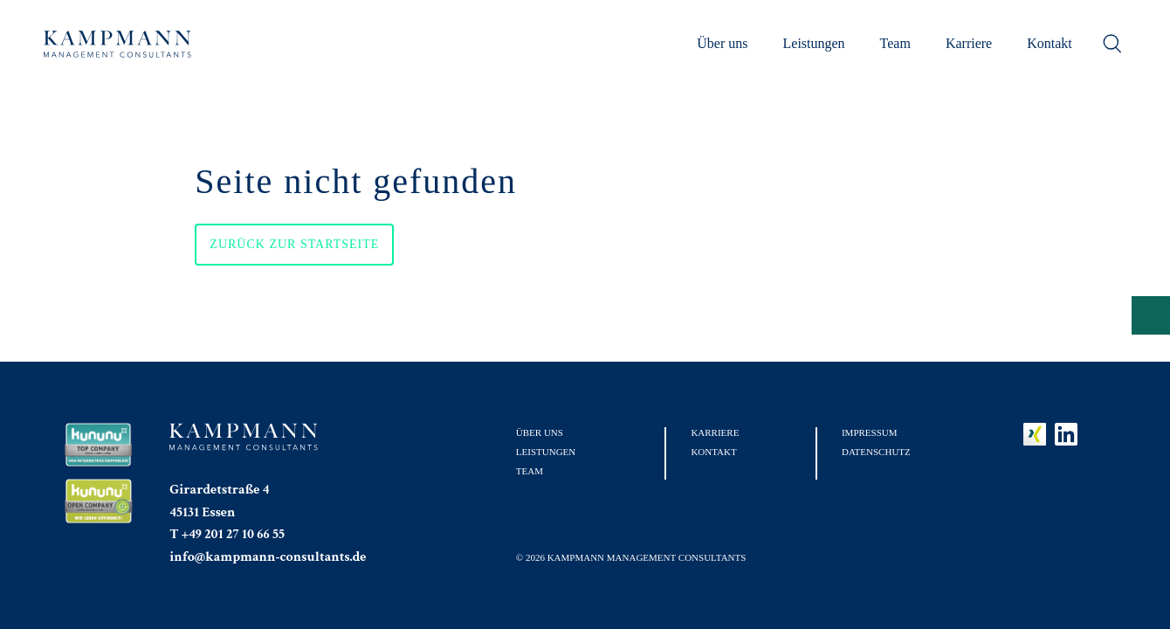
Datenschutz (876, 451)
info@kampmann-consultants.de (267, 557)
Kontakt (1049, 43)
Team (895, 43)
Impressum (870, 432)
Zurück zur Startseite (294, 244)
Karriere (969, 43)
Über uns (722, 43)
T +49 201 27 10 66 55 (227, 534)
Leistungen (814, 43)
